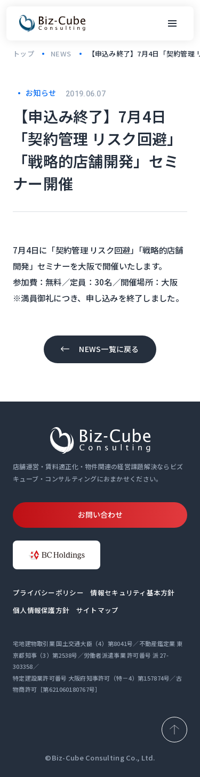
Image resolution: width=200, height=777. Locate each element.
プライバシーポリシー (48, 592)
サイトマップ (97, 610)
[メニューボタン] (172, 23)
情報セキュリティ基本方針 (132, 592)
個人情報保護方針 (41, 610)
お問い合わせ (100, 514)
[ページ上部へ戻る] (174, 729)
